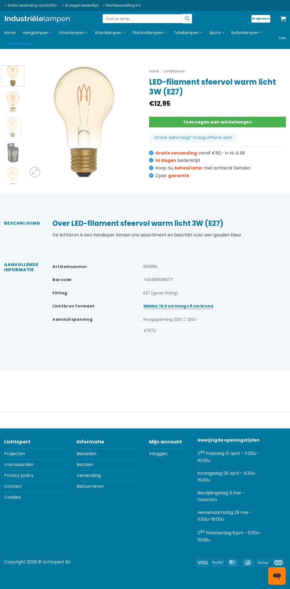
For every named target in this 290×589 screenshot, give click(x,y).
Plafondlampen (149, 32)
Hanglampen (37, 32)
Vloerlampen (73, 32)
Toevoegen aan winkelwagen (217, 122)
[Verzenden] (187, 18)
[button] (283, 19)
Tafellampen (188, 32)
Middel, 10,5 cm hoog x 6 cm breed (178, 306)
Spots (216, 32)
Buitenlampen (246, 32)
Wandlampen (110, 32)
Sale (282, 38)
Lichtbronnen (20, 43)
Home (10, 32)
